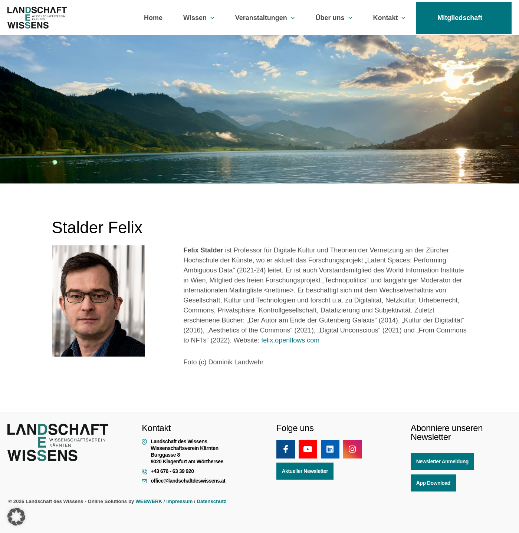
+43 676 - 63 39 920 (172, 471)
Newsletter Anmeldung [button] (442, 461)
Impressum (179, 501)
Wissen (198, 18)
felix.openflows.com (290, 340)
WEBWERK (148, 501)
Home (153, 17)
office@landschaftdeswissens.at (188, 481)
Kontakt (389, 18)
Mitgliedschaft (463, 18)
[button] (210, 18)
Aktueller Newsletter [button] (305, 471)
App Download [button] (433, 483)
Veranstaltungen (265, 18)
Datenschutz (211, 501)
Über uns (334, 18)
